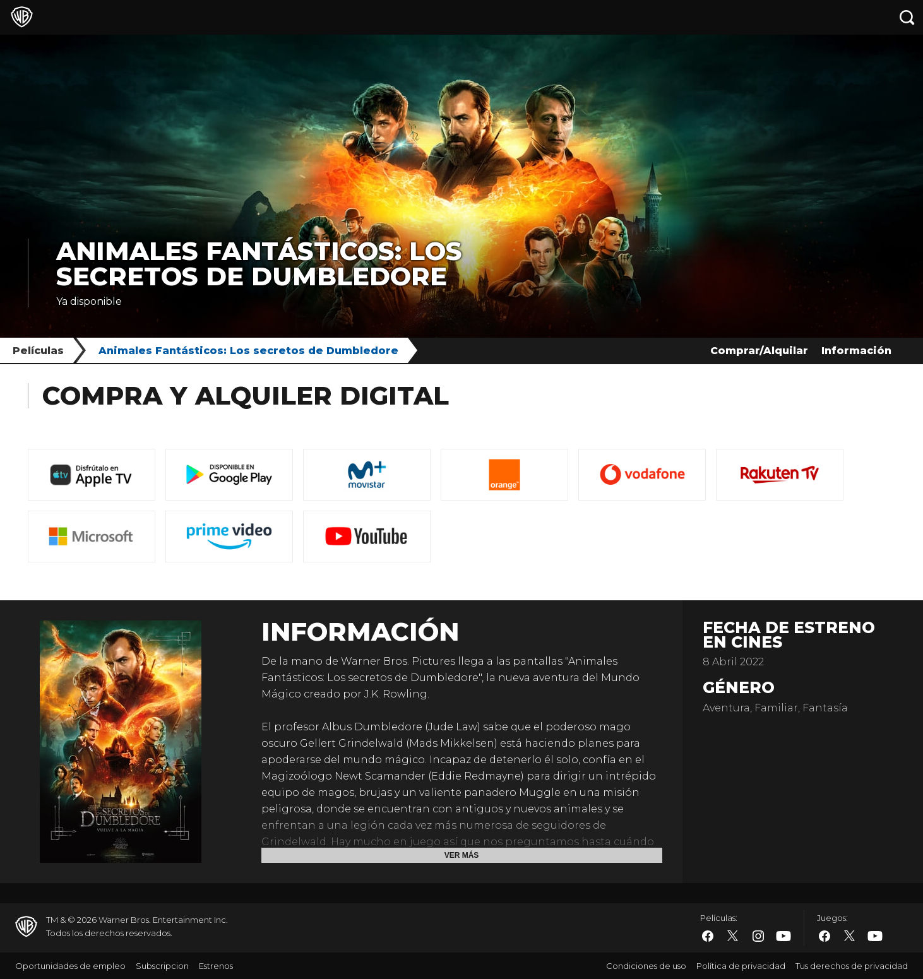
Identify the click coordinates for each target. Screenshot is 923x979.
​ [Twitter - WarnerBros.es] (733, 936)
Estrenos (216, 966)
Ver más (461, 855)
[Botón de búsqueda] (907, 17)
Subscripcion (162, 966)
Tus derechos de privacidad (851, 966)
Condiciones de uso (646, 966)
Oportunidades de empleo (70, 966)
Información (856, 351)
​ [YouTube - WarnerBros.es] (783, 936)
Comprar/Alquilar (759, 351)
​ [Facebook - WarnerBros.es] (707, 936)
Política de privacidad (740, 966)
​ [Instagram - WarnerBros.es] (758, 936)
